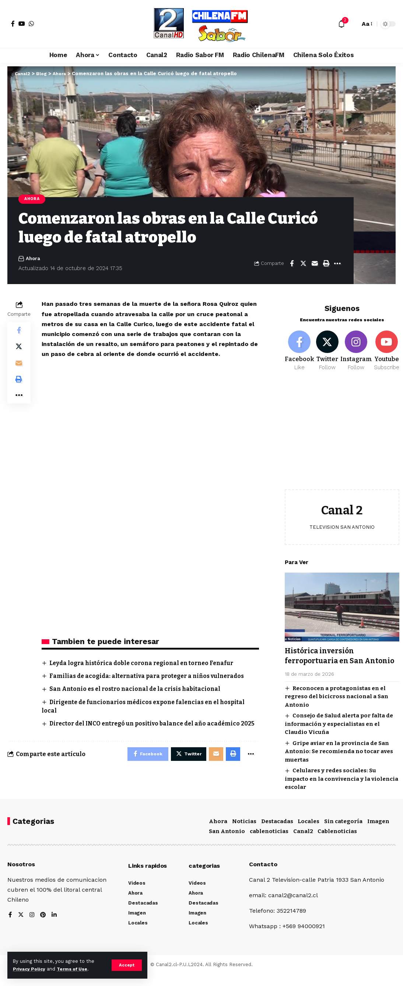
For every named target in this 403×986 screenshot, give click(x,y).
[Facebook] (13, 24)
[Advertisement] (342, 433)
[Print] (326, 264)
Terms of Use (76, 969)
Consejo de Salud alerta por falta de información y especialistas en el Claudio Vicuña (339, 731)
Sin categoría (343, 832)
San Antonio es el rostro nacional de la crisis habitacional (139, 689)
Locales (308, 832)
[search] (352, 24)
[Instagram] (358, 347)
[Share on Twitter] (303, 264)
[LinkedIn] (55, 927)
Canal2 (303, 843)
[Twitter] (328, 347)
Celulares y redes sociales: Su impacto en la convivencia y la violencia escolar (341, 786)
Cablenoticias (337, 843)
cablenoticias (269, 843)
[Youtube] (388, 347)
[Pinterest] (44, 927)
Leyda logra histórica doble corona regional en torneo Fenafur (146, 663)
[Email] (314, 264)
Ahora (33, 199)
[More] (337, 264)
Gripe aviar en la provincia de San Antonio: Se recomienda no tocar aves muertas (339, 758)
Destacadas (277, 832)
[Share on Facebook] (292, 264)
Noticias (244, 832)
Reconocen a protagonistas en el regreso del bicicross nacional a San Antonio (336, 703)
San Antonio (227, 843)
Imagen (378, 832)
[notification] (341, 24)
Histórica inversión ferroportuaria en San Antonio (328, 658)
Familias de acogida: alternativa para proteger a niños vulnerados (151, 676)
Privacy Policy (30, 969)
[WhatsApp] (31, 24)
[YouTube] (22, 24)
